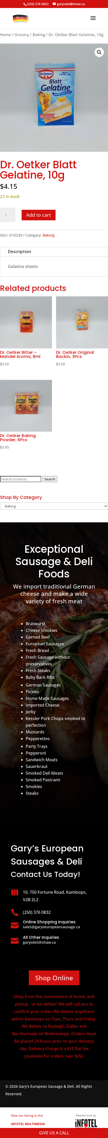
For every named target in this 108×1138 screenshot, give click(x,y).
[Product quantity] (7, 215)
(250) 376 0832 (38, 4)
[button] (99, 52)
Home (5, 34)
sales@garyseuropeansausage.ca (51, 926)
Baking (39, 34)
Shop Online (54, 977)
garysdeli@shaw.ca (39, 942)
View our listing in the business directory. (28, 1124)
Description (19, 251)
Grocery (22, 34)
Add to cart (38, 215)
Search (49, 479)
